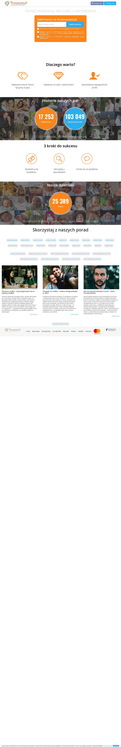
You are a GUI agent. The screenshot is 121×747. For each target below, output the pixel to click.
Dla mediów (57, 331)
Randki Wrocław (37, 240)
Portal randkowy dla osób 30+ (80, 254)
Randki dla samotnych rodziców (38, 254)
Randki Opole (76, 245)
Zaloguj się (97, 3)
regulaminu (67, 29)
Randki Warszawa (12, 240)
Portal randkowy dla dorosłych (59, 254)
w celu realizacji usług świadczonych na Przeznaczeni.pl (62, 33)
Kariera (80, 331)
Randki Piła (98, 245)
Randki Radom (109, 240)
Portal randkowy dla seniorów (92, 259)
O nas (28, 331)
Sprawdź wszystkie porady (60, 324)
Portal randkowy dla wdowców (71, 259)
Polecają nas (46, 331)
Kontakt (89, 331)
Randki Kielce (87, 245)
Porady (73, 331)
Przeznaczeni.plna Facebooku (112, 330)
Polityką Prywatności (108, 745)
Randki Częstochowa (27, 245)
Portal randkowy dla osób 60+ (50, 259)
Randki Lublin (52, 245)
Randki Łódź (62, 240)
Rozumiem (116, 745)
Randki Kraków (25, 240)
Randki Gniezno (12, 245)
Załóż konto (75, 24)
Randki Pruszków (51, 240)
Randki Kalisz (86, 240)
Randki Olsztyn (97, 240)
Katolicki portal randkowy (18, 254)
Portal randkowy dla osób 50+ (29, 259)
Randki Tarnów (74, 240)
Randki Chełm (109, 245)
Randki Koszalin (64, 245)
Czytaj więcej (33, 314)
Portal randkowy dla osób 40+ (102, 254)
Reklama (66, 331)
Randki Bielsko (40, 245)
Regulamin (35, 331)
